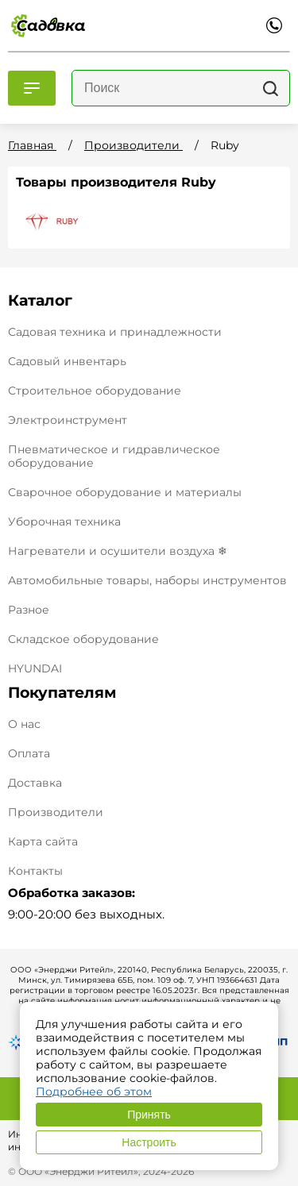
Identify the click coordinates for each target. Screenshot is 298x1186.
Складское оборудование (83, 639)
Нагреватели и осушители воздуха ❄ (117, 551)
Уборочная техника (64, 521)
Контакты (35, 871)
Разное (28, 610)
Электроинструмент (67, 420)
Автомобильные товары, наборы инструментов (147, 580)
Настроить (149, 1142)
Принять (149, 1114)
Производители (55, 812)
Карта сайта (43, 842)
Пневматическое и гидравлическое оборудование (114, 456)
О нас (24, 724)
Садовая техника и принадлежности (115, 332)
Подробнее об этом (94, 1091)
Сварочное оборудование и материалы (125, 492)
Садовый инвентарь (67, 361)
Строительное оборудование (94, 390)
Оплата (29, 754)
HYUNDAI (35, 668)
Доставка (35, 783)
